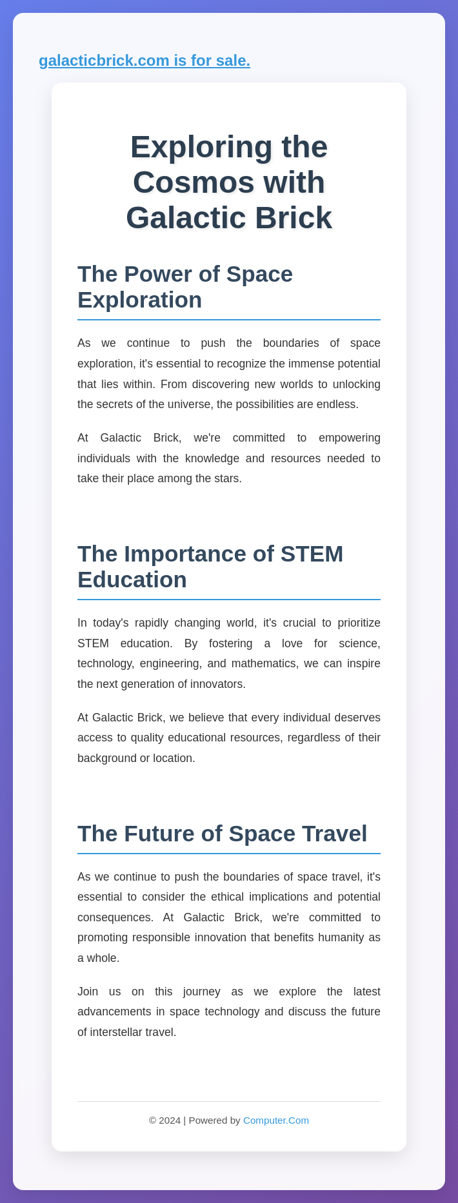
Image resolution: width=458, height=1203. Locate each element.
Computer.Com (276, 1120)
